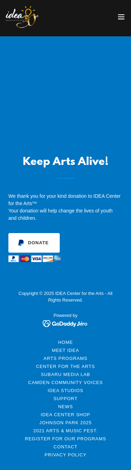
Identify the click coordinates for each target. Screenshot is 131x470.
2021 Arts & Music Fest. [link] (65, 430)
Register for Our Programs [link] (65, 438)
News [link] (65, 406)
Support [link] (65, 398)
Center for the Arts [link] (65, 366)
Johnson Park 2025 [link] (65, 422)
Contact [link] (65, 446)
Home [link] (65, 342)
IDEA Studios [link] (65, 390)
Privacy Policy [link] (65, 454)
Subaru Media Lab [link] (65, 374)
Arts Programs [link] (66, 358)
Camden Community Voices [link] (65, 382)
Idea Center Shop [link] (65, 414)
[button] (121, 17)
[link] (22, 17)
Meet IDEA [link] (65, 350)
